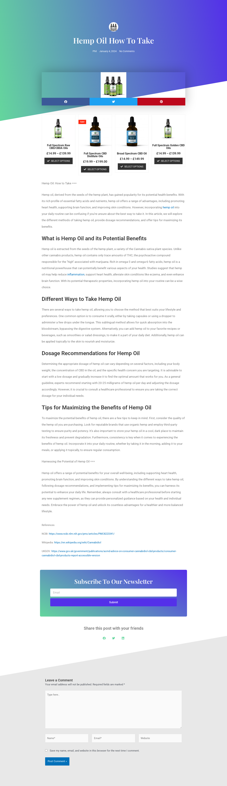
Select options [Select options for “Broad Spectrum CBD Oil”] (133, 166)
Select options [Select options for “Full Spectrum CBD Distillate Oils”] (97, 169)
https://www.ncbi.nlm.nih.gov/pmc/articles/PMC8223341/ (82, 533)
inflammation (75, 274)
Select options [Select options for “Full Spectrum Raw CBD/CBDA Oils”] (60, 161)
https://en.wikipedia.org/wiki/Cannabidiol (77, 542)
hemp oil (168, 207)
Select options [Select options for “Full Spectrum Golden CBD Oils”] (170, 161)
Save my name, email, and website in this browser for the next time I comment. (94, 750)
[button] (66, 101)
